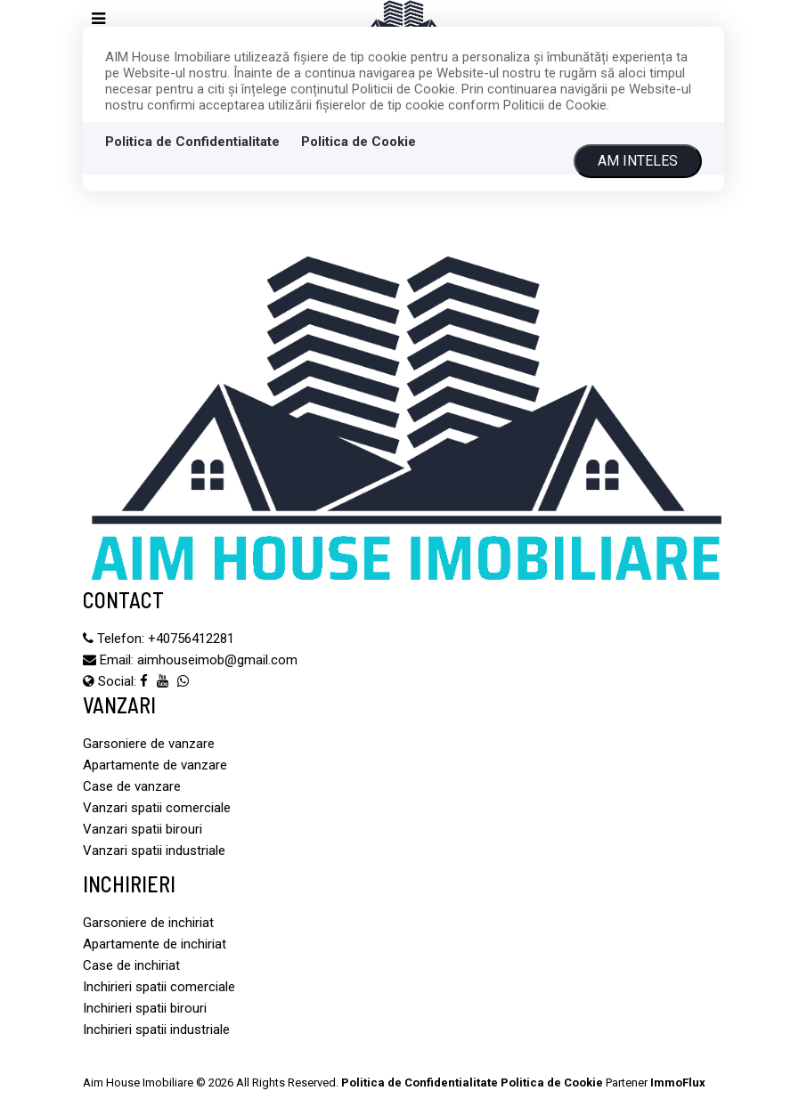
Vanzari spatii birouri (142, 829)
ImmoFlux (677, 1082)
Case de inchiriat (131, 965)
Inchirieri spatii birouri (145, 1008)
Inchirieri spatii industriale (156, 1030)
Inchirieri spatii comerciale (159, 987)
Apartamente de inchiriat (154, 944)
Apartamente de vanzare (155, 765)
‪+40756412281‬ (191, 639)
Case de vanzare (132, 786)
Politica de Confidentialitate (192, 142)
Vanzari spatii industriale (154, 850)
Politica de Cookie (358, 142)
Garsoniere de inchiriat (148, 923)
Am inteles (638, 160)
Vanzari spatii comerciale (157, 808)
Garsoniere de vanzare (149, 744)
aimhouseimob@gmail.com (217, 660)
